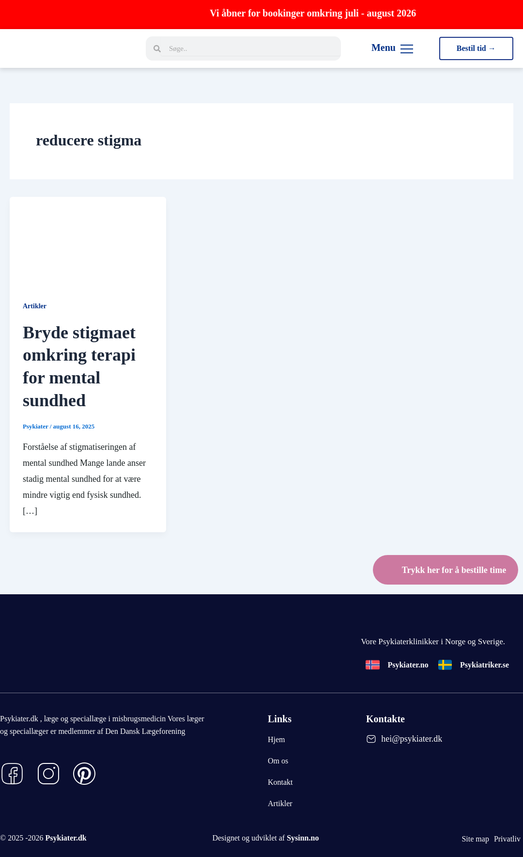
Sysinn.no (303, 838)
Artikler (34, 306)
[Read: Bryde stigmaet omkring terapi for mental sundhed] (88, 240)
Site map (475, 839)
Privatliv (507, 839)
